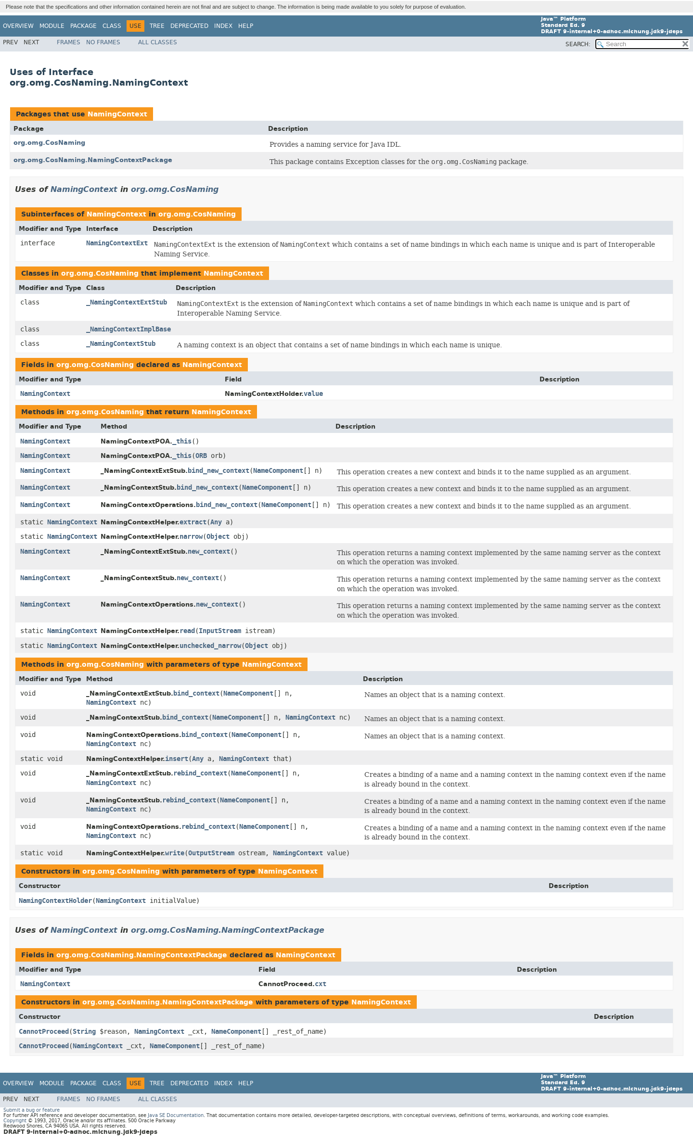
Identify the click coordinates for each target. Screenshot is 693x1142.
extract (193, 522)
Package (83, 26)
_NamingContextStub (120, 344)
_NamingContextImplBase (128, 329)
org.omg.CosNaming (49, 142)
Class (112, 26)
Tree (157, 26)
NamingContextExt (117, 243)
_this (182, 441)
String (84, 1032)
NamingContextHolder (55, 901)
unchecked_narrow (210, 646)
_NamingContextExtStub (126, 302)
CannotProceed (44, 1032)
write (174, 853)
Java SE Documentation (176, 1115)
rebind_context (200, 773)
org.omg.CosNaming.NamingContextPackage (92, 160)
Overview (18, 26)
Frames (68, 42)
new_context (209, 551)
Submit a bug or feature (31, 1110)
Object (218, 537)
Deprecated (189, 26)
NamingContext (117, 114)
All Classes (157, 42)
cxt (320, 984)
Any (216, 522)
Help (245, 26)
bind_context (196, 693)
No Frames (103, 42)
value (313, 394)
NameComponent (278, 471)
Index (223, 26)
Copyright (14, 1120)
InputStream (220, 631)
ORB (201, 456)
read (187, 631)
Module (51, 26)
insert (176, 759)
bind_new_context (218, 471)
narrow (191, 537)
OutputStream (211, 853)
